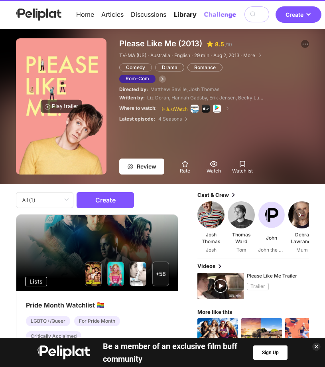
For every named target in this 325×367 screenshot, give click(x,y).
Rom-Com (137, 78)
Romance (205, 67)
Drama (169, 67)
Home (85, 14)
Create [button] (298, 14)
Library (185, 14)
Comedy (135, 67)
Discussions (148, 14)
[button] (305, 44)
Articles (112, 14)
